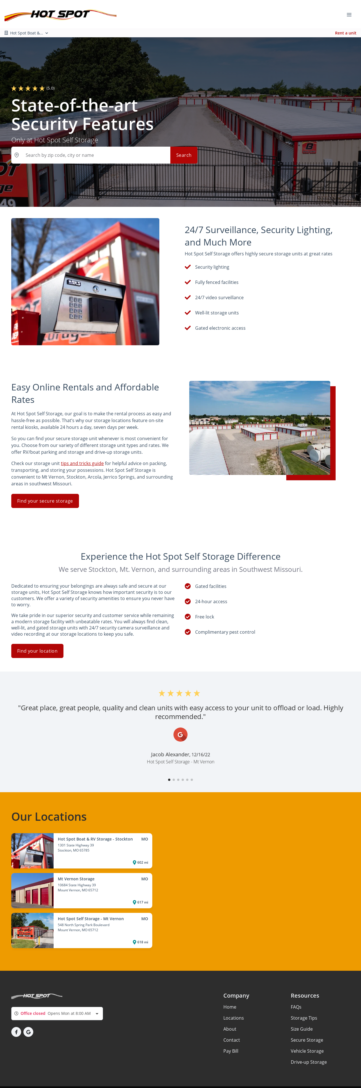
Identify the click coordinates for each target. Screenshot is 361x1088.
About (229, 1018)
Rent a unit (345, 33)
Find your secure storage (45, 490)
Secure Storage (307, 1029)
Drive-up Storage (309, 1051)
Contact (231, 1029)
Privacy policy (31, 1082)
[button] (169, 769)
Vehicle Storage (307, 1040)
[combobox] (57, 1002)
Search (183, 155)
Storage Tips (304, 1007)
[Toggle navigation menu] (351, 14)
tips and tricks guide (82, 452)
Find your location (37, 640)
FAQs (296, 996)
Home (229, 996)
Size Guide (302, 1018)
